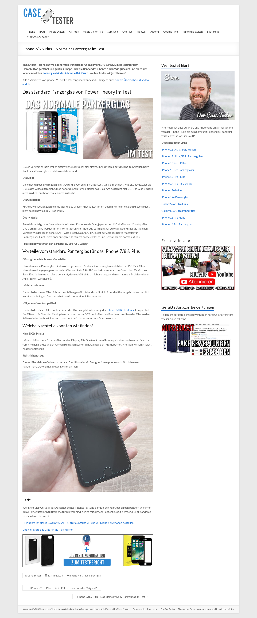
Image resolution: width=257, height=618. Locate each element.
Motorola (213, 31)
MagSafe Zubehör (38, 36)
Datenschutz (138, 609)
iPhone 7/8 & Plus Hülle (121, 310)
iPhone (31, 31)
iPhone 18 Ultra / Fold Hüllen (178, 149)
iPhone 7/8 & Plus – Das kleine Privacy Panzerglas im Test (113, 596)
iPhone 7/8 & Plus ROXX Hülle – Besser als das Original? (62, 588)
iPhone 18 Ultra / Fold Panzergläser (182, 156)
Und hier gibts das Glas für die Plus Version (47, 529)
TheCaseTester (168, 609)
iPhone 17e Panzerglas (174, 197)
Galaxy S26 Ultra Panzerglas (178, 210)
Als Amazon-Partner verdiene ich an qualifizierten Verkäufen (206, 609)
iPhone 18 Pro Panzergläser (177, 169)
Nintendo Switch (193, 31)
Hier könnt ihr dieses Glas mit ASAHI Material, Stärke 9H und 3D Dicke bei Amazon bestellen (78, 522)
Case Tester (34, 575)
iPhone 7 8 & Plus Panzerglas (85, 575)
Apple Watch (57, 31)
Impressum (152, 609)
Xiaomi (154, 31)
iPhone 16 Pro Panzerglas (176, 224)
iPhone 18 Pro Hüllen (173, 163)
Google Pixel (170, 31)
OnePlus (127, 31)
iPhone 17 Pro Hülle (173, 176)
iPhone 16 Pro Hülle (173, 217)
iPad (42, 31)
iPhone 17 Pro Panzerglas (176, 183)
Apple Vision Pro (93, 31)
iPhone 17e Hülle (171, 190)
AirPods (74, 31)
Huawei (141, 31)
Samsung (112, 31)
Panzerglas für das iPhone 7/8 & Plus (64, 73)
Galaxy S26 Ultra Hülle (175, 203)
